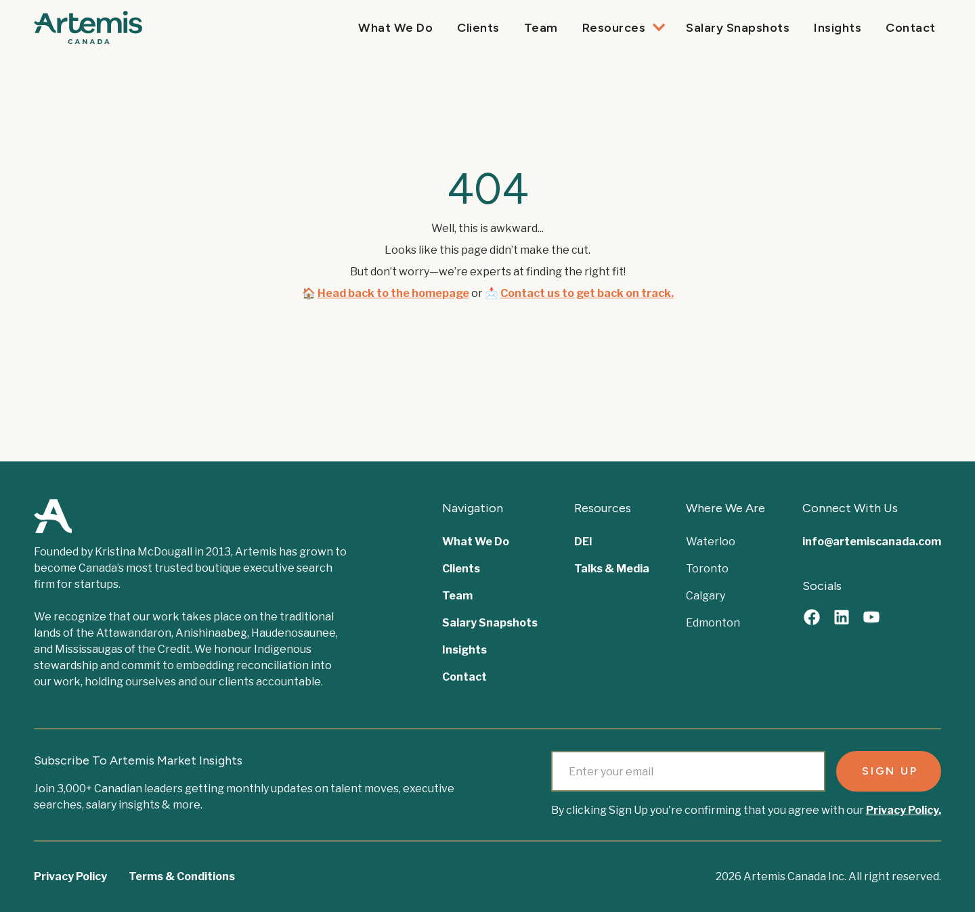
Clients (478, 27)
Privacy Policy (70, 876)
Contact (911, 27)
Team (541, 27)
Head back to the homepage (393, 293)
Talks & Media (611, 568)
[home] (88, 27)
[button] (622, 28)
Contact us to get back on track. (587, 293)
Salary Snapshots (737, 27)
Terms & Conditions (182, 876)
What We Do (395, 27)
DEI (583, 541)
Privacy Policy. (903, 810)
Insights (837, 27)
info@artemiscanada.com (871, 541)
